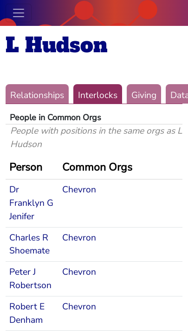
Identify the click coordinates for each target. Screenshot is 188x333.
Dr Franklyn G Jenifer (31, 203)
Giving (143, 95)
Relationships (37, 95)
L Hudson (57, 45)
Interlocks (97, 95)
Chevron (79, 190)
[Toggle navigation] (19, 13)
